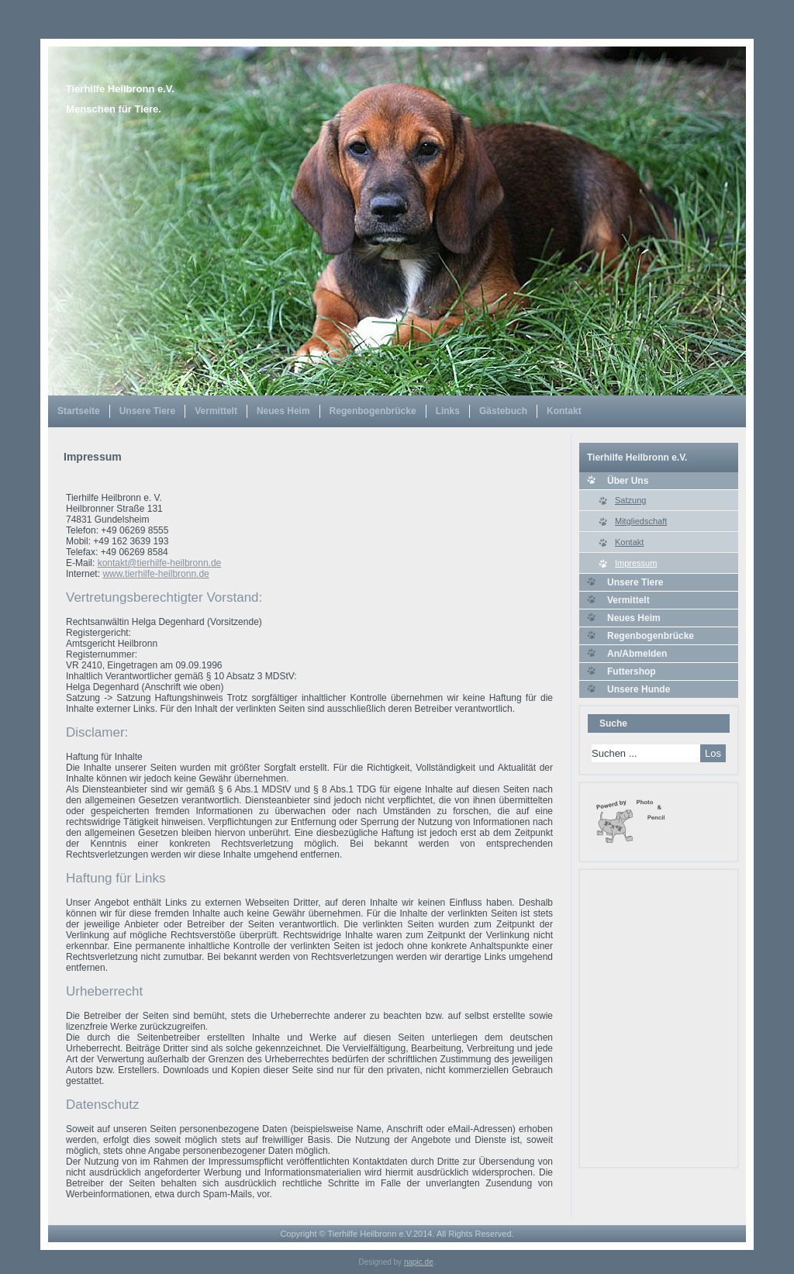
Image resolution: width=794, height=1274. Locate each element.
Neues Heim (283, 411)
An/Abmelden (637, 653)
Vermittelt (216, 411)
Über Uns (627, 480)
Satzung (630, 500)
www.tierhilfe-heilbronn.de (155, 573)
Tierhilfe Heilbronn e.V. (120, 89)
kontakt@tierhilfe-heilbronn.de (160, 563)
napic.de (418, 1262)
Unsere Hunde (638, 689)
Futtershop (631, 671)
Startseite (78, 411)
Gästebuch (503, 411)
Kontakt (564, 411)
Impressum (636, 563)
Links (448, 411)
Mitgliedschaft (641, 521)
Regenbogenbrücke (373, 411)
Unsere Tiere (147, 411)
